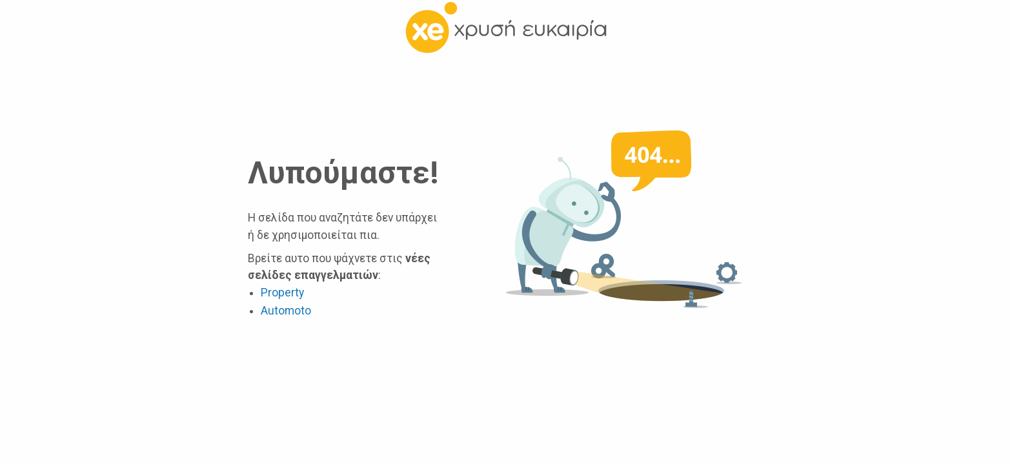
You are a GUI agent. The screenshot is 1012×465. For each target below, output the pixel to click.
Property (282, 292)
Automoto (286, 310)
